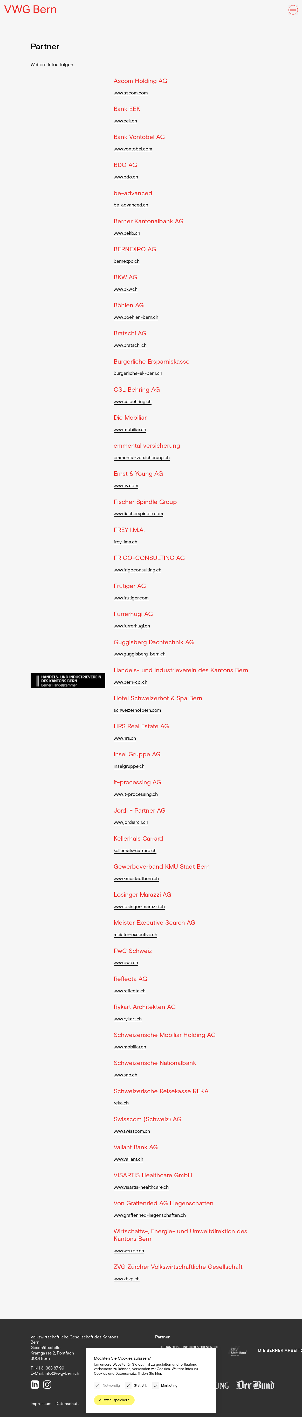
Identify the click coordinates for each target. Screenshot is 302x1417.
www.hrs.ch (125, 738)
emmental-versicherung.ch (142, 457)
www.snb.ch (125, 1075)
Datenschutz (68, 1403)
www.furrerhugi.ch (132, 626)
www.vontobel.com (133, 149)
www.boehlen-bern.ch (136, 317)
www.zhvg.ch (127, 1279)
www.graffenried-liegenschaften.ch (150, 1215)
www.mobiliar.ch (130, 429)
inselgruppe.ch (129, 766)
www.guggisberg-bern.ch (140, 654)
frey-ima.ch (125, 542)
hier (158, 1373)
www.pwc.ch (126, 962)
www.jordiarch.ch (131, 822)
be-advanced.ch (131, 205)
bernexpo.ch (127, 261)
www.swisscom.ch (132, 1131)
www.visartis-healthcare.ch (141, 1187)
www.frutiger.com (131, 598)
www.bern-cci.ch (130, 682)
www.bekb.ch (127, 233)
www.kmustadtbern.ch (136, 878)
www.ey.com (126, 485)
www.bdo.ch (126, 177)
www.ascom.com (131, 93)
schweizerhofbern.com (137, 710)
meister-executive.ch (135, 934)
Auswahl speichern (114, 1400)
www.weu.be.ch (129, 1251)
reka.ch (121, 1103)
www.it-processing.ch (136, 794)
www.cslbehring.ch (133, 401)
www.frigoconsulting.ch (137, 570)
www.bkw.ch (126, 289)
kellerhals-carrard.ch (135, 850)
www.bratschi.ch (130, 345)
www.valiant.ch (128, 1159)
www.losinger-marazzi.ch (139, 906)
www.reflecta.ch (130, 991)
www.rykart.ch (128, 1019)
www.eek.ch (125, 121)
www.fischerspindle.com (138, 513)
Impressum (41, 1403)
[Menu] (293, 10)
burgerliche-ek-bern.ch (138, 373)
